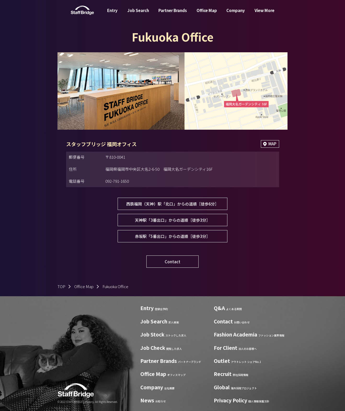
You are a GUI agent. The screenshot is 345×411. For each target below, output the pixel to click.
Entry (112, 14)
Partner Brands (172, 14)
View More (264, 14)
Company (235, 14)
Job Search (138, 14)
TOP (61, 286)
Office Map (207, 14)
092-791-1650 (117, 181)
